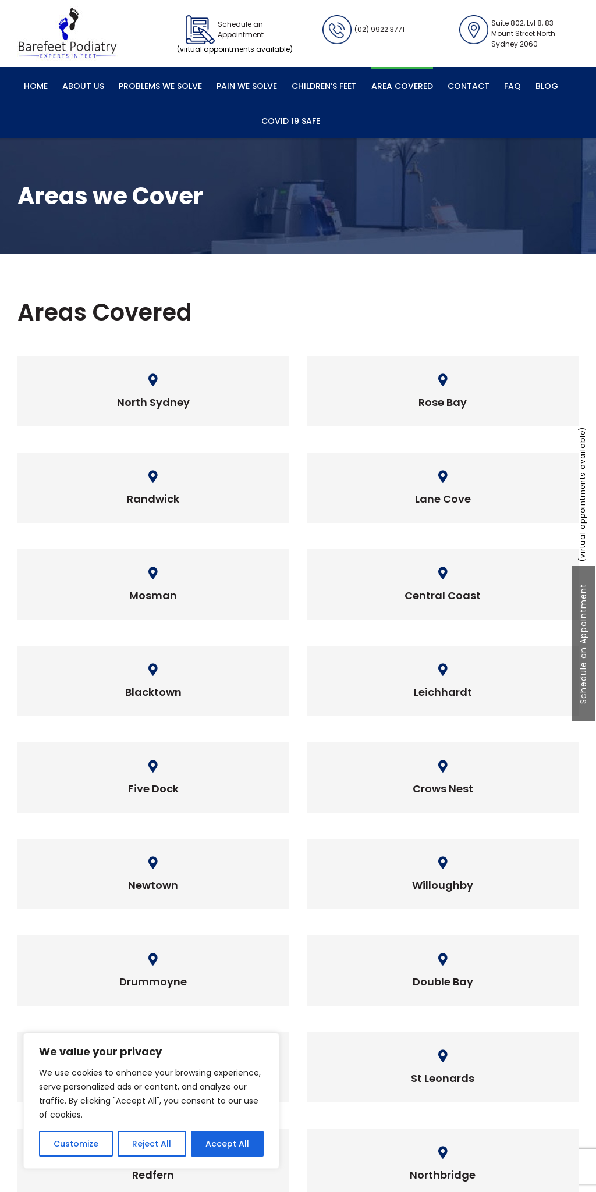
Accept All (227, 1144)
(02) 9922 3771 (363, 29)
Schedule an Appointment (583, 643)
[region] (151, 1101)
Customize (76, 1144)
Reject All (151, 1144)
